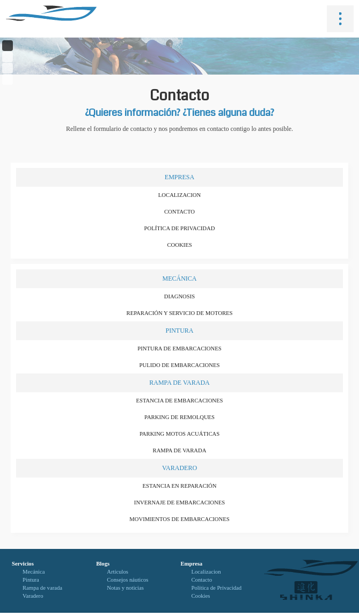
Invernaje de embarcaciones (179, 502)
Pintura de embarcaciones (179, 348)
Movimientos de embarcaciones (179, 519)
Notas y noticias (125, 588)
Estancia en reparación (180, 486)
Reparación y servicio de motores (180, 313)
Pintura (179, 330)
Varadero (179, 468)
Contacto (179, 212)
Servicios (23, 564)
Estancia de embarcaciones (179, 401)
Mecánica (179, 278)
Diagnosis (179, 296)
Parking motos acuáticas (179, 434)
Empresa (179, 177)
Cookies (179, 245)
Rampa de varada (179, 382)
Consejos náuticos (127, 580)
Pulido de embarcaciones (180, 365)
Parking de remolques (179, 417)
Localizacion (179, 195)
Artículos (117, 572)
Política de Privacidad (179, 228)
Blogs (102, 564)
